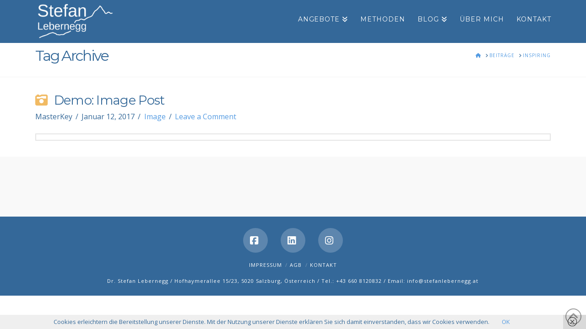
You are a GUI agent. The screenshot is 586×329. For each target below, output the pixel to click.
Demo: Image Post (109, 100)
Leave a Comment (205, 116)
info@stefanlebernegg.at (442, 280)
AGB (296, 264)
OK (506, 322)
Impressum (265, 264)
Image (155, 116)
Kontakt (323, 264)
